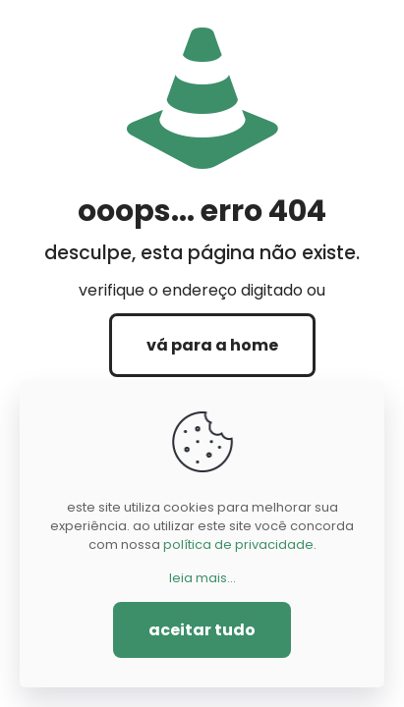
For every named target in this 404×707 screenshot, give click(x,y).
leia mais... (202, 578)
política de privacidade (238, 544)
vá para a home (212, 345)
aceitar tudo (202, 630)
